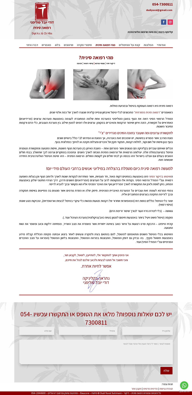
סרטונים (68, 45)
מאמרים (46, 45)
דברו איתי (32, 45)
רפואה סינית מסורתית (147, 112)
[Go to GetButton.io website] (184, 392)
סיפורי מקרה (84, 45)
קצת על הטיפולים (129, 45)
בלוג (57, 45)
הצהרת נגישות (166, 388)
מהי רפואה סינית (105, 45)
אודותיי (161, 45)
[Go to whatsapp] (184, 385)
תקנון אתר (136, 388)
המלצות (148, 45)
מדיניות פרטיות (150, 388)
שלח (137, 359)
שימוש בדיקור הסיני (160, 176)
